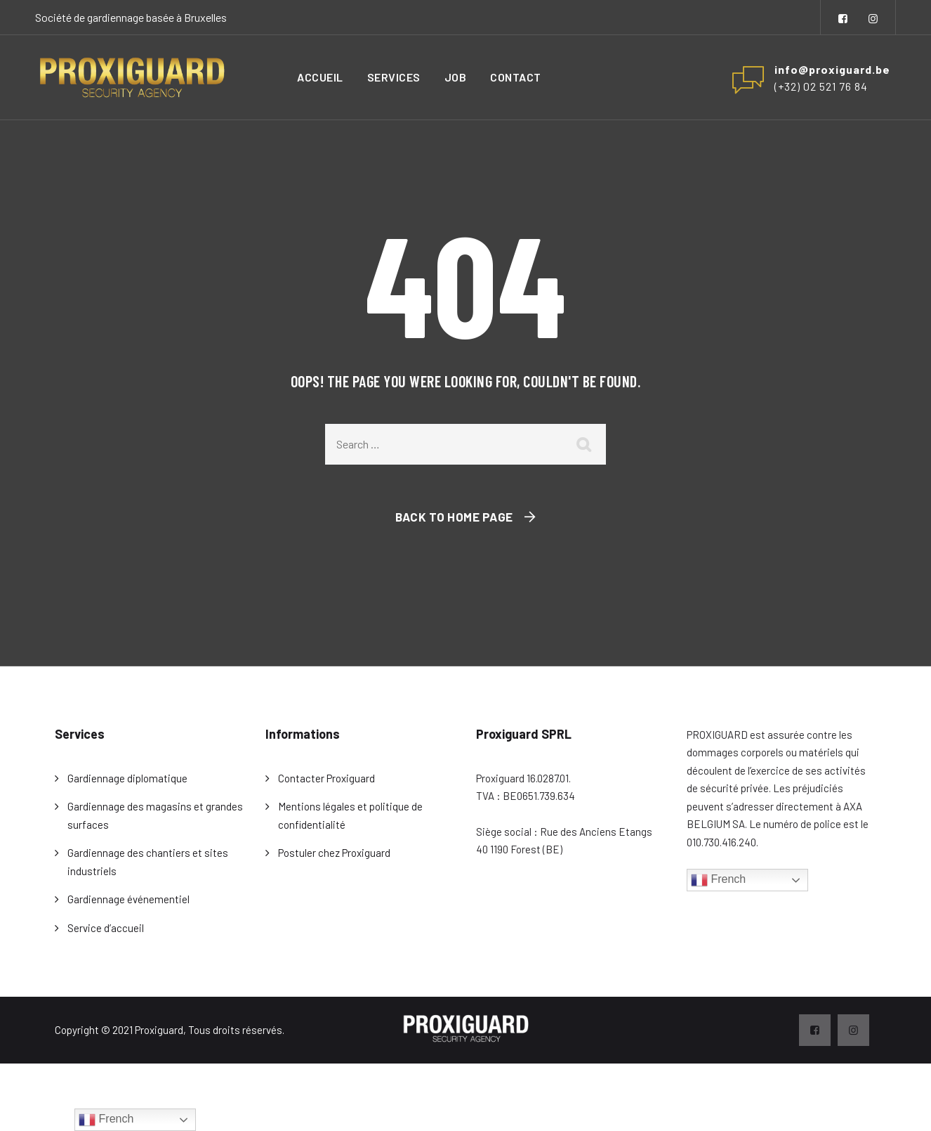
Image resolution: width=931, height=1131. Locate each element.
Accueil (320, 77)
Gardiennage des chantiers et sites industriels (147, 861)
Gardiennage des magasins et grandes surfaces (155, 815)
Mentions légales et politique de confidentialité (350, 815)
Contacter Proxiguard (326, 778)
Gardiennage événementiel (128, 899)
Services (394, 77)
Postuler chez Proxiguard (334, 852)
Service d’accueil (105, 928)
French (718, 880)
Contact (515, 77)
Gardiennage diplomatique (127, 778)
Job (455, 77)
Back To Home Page (454, 517)
